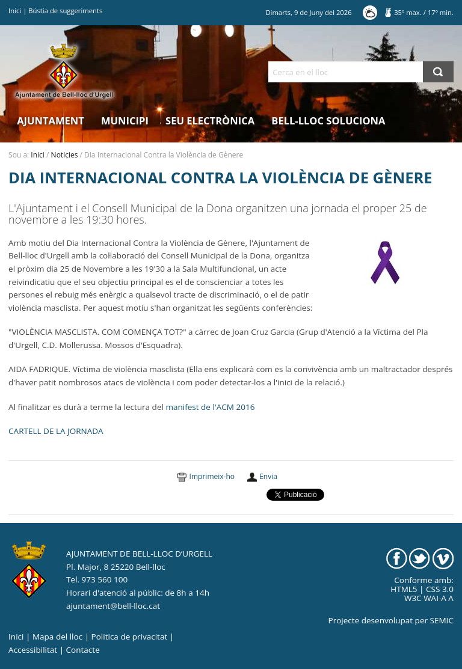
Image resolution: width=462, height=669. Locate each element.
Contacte (83, 649)
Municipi (125, 120)
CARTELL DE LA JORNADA (55, 431)
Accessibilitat (32, 649)
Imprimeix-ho (212, 476)
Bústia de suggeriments (65, 10)
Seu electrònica (209, 120)
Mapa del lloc (57, 636)
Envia (268, 476)
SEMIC (442, 620)
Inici (14, 10)
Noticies (64, 155)
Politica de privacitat (129, 636)
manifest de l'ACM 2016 (209, 407)
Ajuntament (50, 120)
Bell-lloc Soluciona (328, 120)
